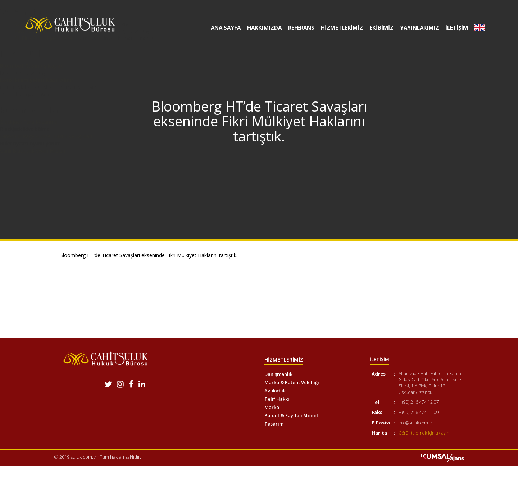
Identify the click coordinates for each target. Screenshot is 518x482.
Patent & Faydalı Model (291, 415)
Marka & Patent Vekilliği (291, 382)
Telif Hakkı (276, 399)
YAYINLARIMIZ (417, 28)
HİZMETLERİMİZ (338, 28)
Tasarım (273, 423)
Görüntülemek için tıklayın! (424, 433)
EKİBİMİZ (379, 28)
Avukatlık (275, 390)
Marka (271, 407)
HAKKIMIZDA (259, 28)
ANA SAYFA (219, 28)
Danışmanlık (278, 374)
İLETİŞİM (455, 28)
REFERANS (297, 28)
